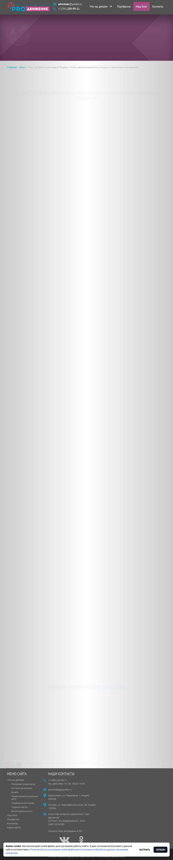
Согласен (160, 849)
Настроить (144, 849)
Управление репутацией (22, 803)
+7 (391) (69, 10)
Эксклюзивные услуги (21, 811)
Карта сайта (14, 827)
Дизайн (14, 792)
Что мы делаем (98, 7)
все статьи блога (110, 683)
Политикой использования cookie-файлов (53, 849)
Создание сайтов (19, 807)
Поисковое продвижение (23, 784)
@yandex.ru (70, 5)
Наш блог (141, 7)
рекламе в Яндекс (86, 104)
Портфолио (124, 7)
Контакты (157, 7)
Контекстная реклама (21, 788)
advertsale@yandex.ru (60, 789)
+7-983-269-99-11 (57, 780)
